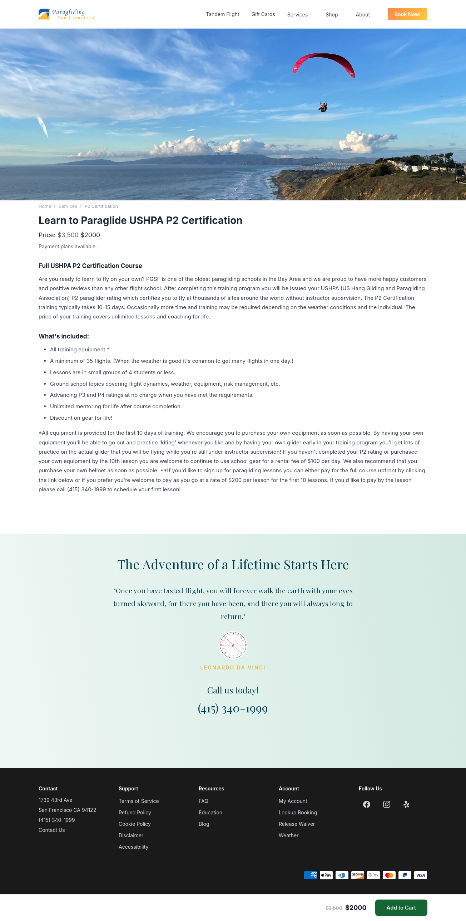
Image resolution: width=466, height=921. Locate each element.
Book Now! (408, 14)
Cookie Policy (135, 824)
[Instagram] (387, 804)
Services (300, 14)
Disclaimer (131, 835)
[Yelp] (407, 804)
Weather (289, 835)
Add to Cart (401, 907)
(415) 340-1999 (233, 707)
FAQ (203, 801)
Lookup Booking (298, 812)
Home (45, 206)
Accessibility (133, 847)
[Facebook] (367, 804)
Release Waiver (297, 824)
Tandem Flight (222, 14)
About (366, 14)
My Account (293, 801)
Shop (334, 14)
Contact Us (52, 830)
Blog (204, 824)
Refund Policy (135, 812)
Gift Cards (263, 14)
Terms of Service (139, 801)
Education (210, 812)
